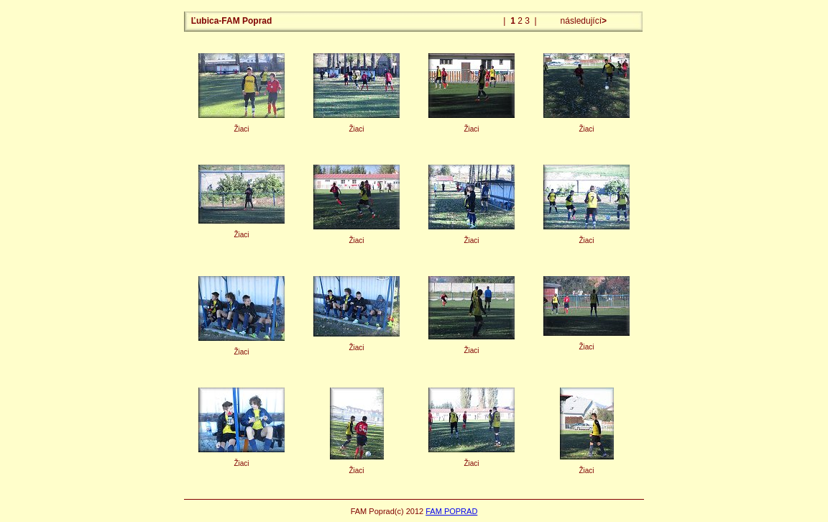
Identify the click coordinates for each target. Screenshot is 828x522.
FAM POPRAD (451, 511)
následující (582, 21)
